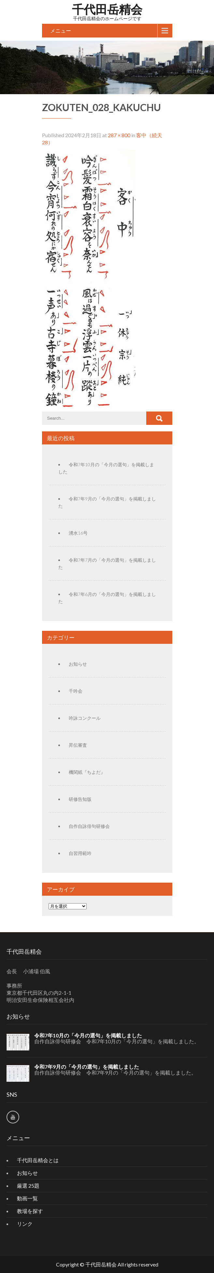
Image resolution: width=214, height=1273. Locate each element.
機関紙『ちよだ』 (87, 772)
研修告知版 (80, 799)
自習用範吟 (80, 853)
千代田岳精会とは (38, 1160)
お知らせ (78, 664)
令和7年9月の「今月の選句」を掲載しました (86, 1067)
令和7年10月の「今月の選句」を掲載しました (88, 1035)
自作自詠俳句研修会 (89, 826)
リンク (25, 1224)
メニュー (60, 30)
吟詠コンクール (85, 718)
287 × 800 (119, 135)
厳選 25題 (28, 1185)
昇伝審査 (78, 745)
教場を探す (30, 1211)
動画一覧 (27, 1198)
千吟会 (75, 691)
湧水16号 (78, 533)
